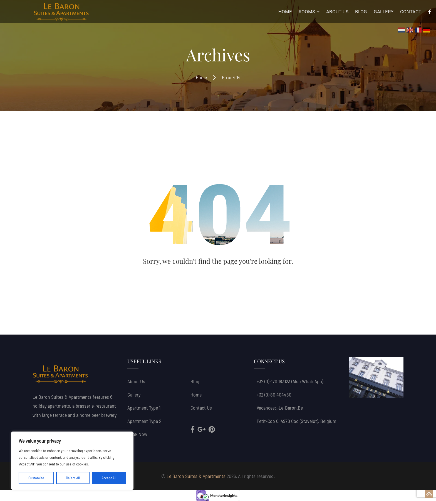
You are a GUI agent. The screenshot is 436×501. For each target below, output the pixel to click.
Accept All (108, 477)
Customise (36, 477)
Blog (194, 381)
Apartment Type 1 (143, 408)
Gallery (133, 395)
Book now (137, 434)
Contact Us (201, 408)
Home (201, 77)
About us (136, 381)
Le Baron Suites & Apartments (196, 476)
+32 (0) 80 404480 (274, 395)
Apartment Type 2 (144, 421)
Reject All (73, 477)
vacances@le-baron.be (280, 408)
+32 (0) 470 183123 (273, 381)
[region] (72, 461)
